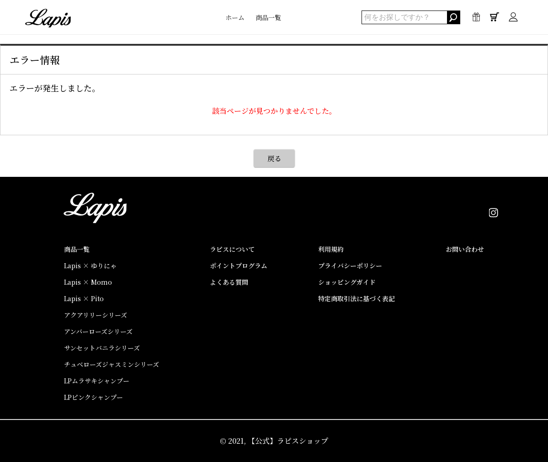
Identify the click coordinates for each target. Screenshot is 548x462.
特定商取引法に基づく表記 (356, 298)
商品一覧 (268, 17)
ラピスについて (232, 249)
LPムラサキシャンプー (96, 380)
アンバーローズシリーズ (98, 331)
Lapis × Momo (88, 282)
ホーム (235, 17)
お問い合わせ (465, 249)
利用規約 (331, 249)
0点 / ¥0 (494, 19)
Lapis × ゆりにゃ (90, 265)
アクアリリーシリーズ (95, 314)
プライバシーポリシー (350, 265)
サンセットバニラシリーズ (102, 347)
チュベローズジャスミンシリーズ (111, 364)
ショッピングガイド (347, 282)
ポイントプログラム (238, 265)
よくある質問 (229, 282)
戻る (274, 158)
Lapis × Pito (84, 298)
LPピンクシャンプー (93, 397)
